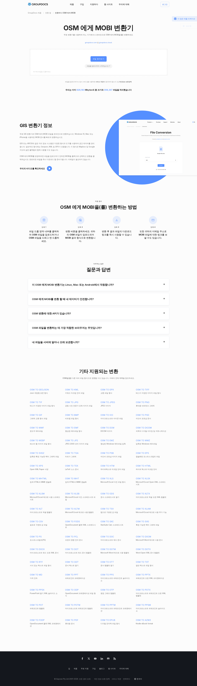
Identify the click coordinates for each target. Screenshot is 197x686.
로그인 (165, 4)
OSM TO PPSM (143, 605)
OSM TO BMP (72, 415)
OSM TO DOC (107, 536)
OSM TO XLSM (37, 493)
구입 (82, 4)
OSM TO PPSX (37, 590)
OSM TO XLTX (143, 493)
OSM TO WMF (37, 427)
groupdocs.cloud (105, 42)
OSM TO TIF (36, 402)
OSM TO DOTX (143, 549)
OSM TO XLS (107, 478)
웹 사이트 (108, 4)
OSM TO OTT (107, 562)
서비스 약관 (100, 82)
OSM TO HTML (143, 466)
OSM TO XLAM (143, 509)
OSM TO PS (36, 536)
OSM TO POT (36, 605)
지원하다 (94, 4)
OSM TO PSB (107, 453)
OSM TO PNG (142, 402)
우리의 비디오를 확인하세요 (32, 168)
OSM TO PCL (71, 536)
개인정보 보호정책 (125, 82)
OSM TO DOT (72, 549)
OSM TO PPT (71, 574)
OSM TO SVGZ (37, 453)
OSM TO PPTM (108, 605)
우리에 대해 (124, 4)
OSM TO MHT (72, 478)
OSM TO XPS (36, 466)
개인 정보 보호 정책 (102, 679)
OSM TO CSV (36, 521)
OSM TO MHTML (38, 478)
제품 (72, 4)
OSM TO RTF (36, 562)
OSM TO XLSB (72, 493)
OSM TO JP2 (71, 440)
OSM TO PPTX (143, 574)
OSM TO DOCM (143, 536)
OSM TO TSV (107, 509)
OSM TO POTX (143, 590)
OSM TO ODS (107, 493)
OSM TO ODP (72, 590)
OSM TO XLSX (143, 478)
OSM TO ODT (72, 562)
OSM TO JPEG (108, 402)
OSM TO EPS (142, 453)
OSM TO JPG (71, 402)
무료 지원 (84, 668)
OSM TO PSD (142, 415)
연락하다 (126, 679)
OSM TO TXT (142, 562)
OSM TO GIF (36, 415)
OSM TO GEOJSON (39, 389)
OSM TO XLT (36, 509)
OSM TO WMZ (143, 440)
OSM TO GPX (107, 389)
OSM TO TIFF (142, 389)
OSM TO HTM (107, 466)
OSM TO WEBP (37, 440)
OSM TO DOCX (37, 549)
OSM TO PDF (71, 620)
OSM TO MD (36, 574)
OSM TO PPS (107, 574)
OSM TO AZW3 (143, 620)
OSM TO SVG (142, 521)
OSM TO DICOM (144, 427)
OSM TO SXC (107, 521)
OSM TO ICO (107, 415)
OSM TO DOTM (108, 549)
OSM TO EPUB (108, 620)
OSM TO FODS (72, 521)
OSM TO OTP (107, 590)
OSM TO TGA (72, 453)
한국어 (139, 679)
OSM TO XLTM (72, 509)
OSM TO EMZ (107, 440)
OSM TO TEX (71, 466)
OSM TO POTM (72, 605)
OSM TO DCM (107, 427)
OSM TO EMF (72, 427)
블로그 (101, 668)
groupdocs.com (91, 42)
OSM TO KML (72, 389)
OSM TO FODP (37, 620)
